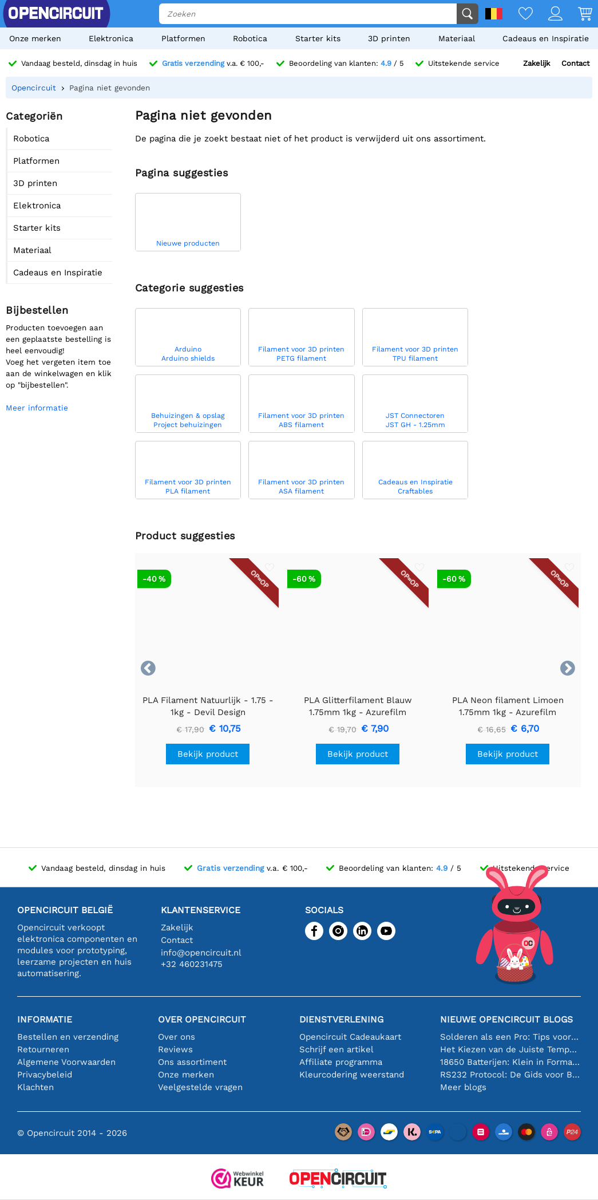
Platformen (183, 38)
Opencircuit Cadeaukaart (350, 1037)
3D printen (389, 38)
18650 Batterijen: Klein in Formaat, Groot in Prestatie (510, 1062)
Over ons (176, 1037)
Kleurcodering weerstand (351, 1074)
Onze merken (35, 38)
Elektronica (111, 38)
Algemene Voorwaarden (66, 1062)
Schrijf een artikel (336, 1049)
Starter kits (317, 38)
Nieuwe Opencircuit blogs (506, 1019)
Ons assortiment (192, 1062)
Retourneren (43, 1049)
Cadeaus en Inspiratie (545, 38)
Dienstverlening (341, 1019)
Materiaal (456, 38)
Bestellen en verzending (67, 1037)
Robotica (250, 38)
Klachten (35, 1087)
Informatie (44, 1019)
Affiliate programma (340, 1062)
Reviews (175, 1049)
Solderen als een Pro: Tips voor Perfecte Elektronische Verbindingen (510, 1037)
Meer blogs (463, 1087)
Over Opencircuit (202, 1019)
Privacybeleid (44, 1074)
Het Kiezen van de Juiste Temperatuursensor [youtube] (510, 1049)
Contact (575, 63)
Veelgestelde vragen (200, 1087)
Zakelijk (536, 63)
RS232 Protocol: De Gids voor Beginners (510, 1074)
